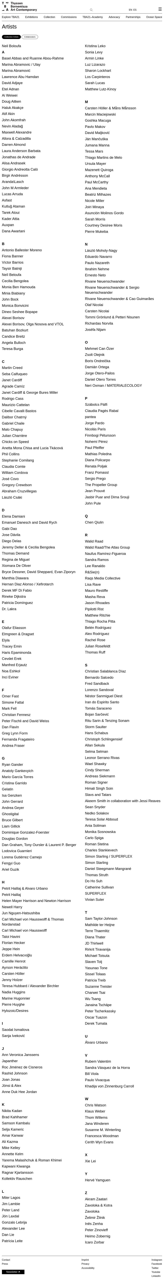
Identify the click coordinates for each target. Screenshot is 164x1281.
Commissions (69, 17)
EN (130, 10)
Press (5, 1264)
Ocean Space (154, 17)
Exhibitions (31, 17)
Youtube (156, 1272)
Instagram (157, 1260)
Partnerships (133, 17)
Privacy (85, 1264)
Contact (6, 1260)
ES (134, 10)
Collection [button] (49, 17)
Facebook (157, 1264)
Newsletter (13, 1272)
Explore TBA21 (10, 17)
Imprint (85, 1260)
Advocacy (114, 17)
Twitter (155, 1268)
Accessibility (87, 1268)
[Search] (100, 9)
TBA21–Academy (93, 17)
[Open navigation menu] (160, 11)
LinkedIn (156, 1276)
